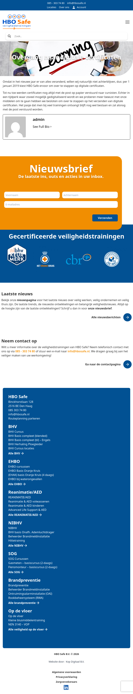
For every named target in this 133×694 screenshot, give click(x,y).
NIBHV (12, 528)
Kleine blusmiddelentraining (26, 620)
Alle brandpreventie (22, 603)
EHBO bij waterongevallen (25, 479)
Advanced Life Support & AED (27, 510)
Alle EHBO (15, 484)
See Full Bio (41, 126)
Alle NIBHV (15, 545)
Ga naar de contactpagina (103, 364)
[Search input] (69, 36)
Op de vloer (15, 616)
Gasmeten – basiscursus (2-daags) (30, 563)
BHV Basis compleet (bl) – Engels (29, 440)
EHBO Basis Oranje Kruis (24, 471)
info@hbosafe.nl (76, 3)
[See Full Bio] (51, 126)
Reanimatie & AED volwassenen (28, 501)
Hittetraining (16, 540)
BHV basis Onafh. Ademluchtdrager (31, 532)
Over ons (64, 7)
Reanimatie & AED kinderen (26, 506)
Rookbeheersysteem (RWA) (25, 598)
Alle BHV (14, 453)
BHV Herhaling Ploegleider (25, 444)
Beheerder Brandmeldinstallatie (29, 536)
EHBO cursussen (19, 466)
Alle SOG (14, 572)
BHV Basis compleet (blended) (27, 436)
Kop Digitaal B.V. (75, 661)
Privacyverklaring (66, 677)
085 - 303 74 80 (55, 3)
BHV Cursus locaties (21, 448)
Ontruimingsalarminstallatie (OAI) (30, 594)
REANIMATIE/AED (19, 497)
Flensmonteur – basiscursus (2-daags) (32, 567)
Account (79, 7)
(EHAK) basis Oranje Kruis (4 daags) (31, 475)
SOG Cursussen (18, 559)
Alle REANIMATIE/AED (23, 515)
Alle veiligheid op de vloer (26, 629)
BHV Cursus (16, 432)
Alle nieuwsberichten (106, 317)
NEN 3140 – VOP (18, 624)
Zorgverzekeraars (66, 681)
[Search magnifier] (9, 36)
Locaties (51, 7)
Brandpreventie (18, 585)
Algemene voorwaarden (66, 672)
